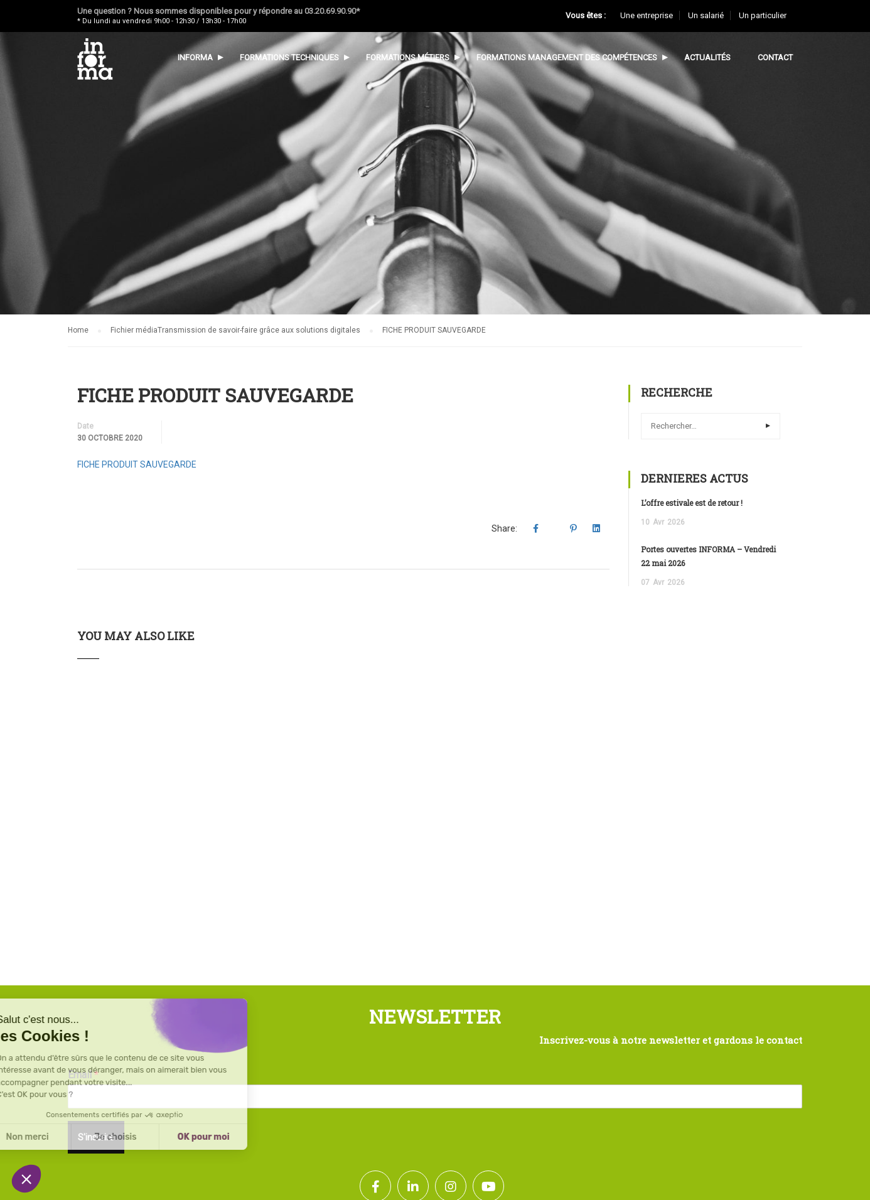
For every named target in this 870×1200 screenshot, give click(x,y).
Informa (195, 57)
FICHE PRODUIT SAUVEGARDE (136, 464)
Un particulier (763, 15)
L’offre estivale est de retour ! (692, 503)
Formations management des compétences (566, 57)
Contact (775, 57)
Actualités (707, 57)
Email (83, 1075)
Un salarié (706, 15)
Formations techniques (289, 57)
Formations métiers (407, 57)
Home (78, 330)
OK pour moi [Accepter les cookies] (116, 1137)
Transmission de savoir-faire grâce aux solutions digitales (259, 330)
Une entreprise (646, 15)
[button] (26, 1179)
